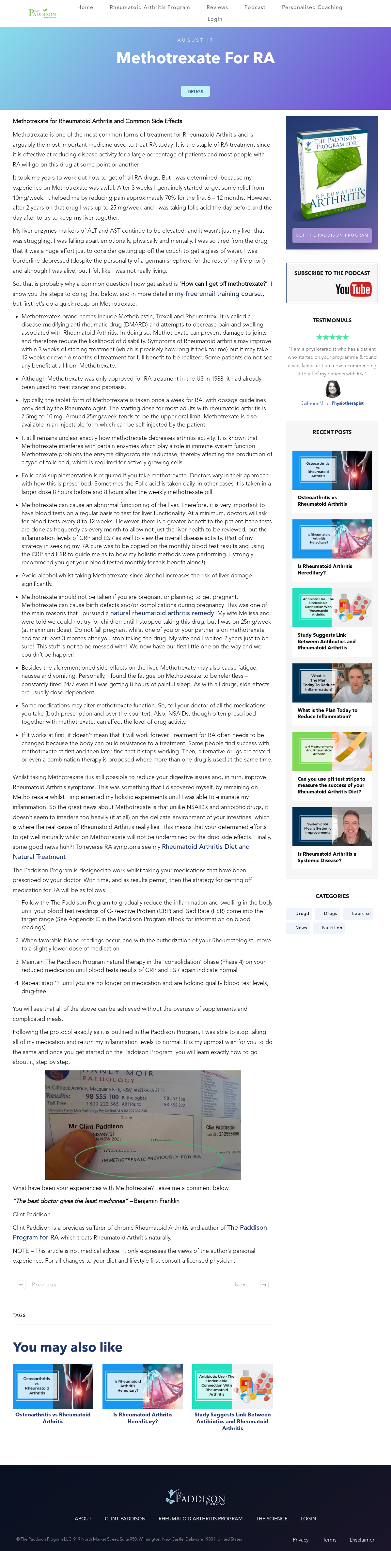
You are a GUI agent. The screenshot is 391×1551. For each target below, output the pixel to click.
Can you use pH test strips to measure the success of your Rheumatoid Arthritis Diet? (331, 786)
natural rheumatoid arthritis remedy (162, 613)
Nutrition (332, 928)
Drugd (302, 913)
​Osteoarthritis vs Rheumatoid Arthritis (53, 1401)
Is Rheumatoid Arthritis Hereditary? (142, 1401)
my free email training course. (219, 294)
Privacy (300, 1540)
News (301, 928)
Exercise (361, 913)
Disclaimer (362, 1540)
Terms (329, 1540)
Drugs (195, 91)
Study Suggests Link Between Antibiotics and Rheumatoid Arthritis (232, 1401)
